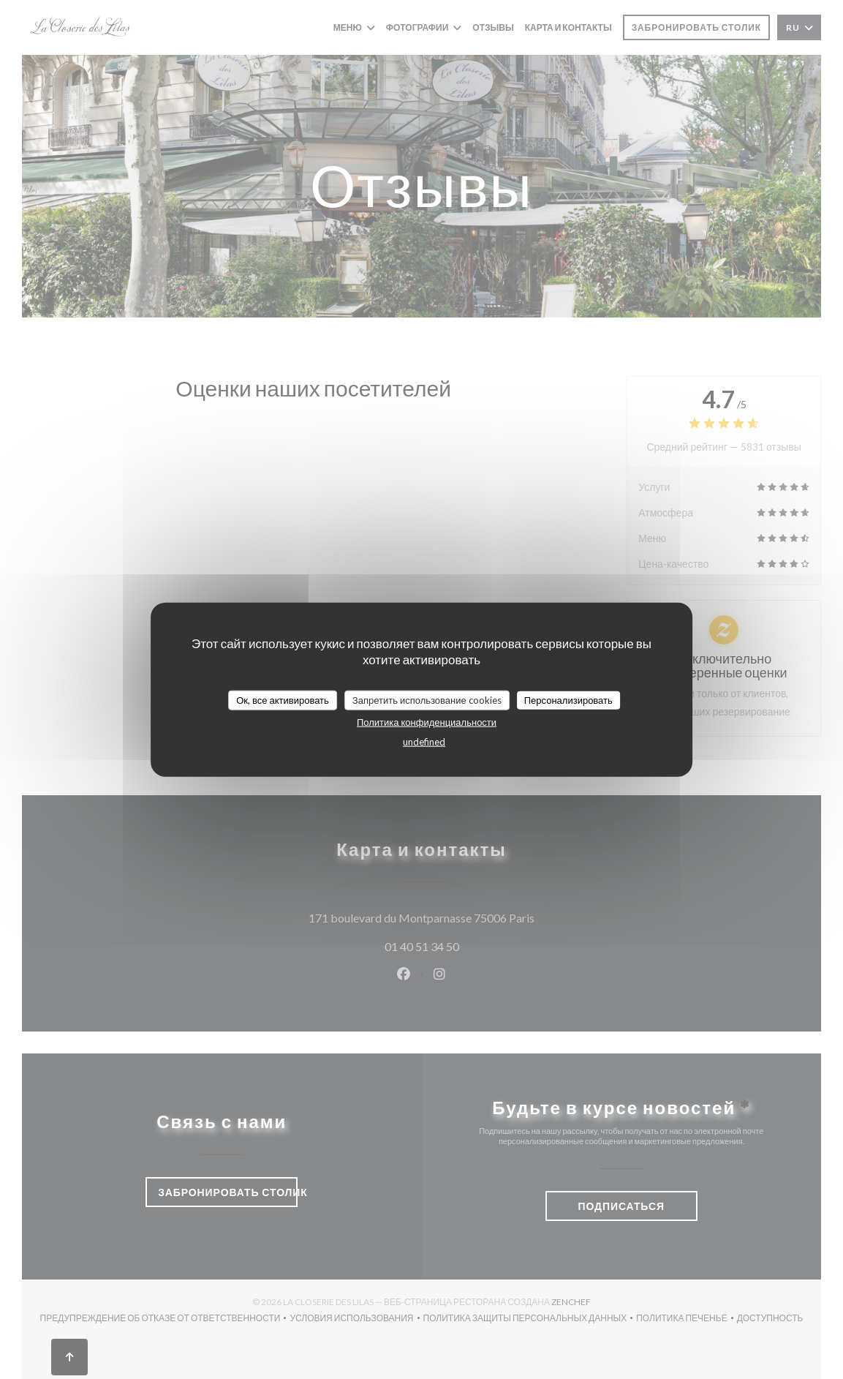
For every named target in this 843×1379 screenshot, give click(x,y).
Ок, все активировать (282, 699)
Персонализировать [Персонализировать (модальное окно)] (568, 699)
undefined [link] (424, 742)
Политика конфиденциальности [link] (426, 722)
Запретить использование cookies (427, 699)
